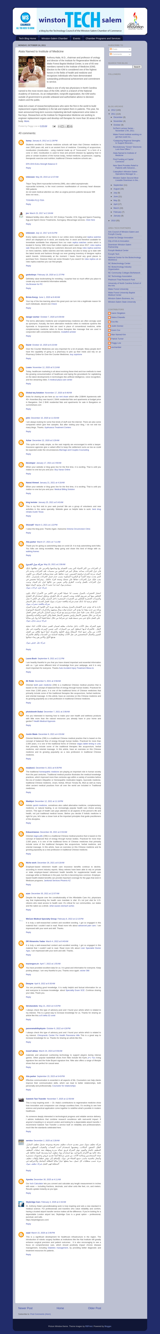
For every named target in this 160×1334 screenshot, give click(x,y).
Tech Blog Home (27, 38)
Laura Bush (31, 658)
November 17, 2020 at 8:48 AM (58, 393)
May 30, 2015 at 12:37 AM (47, 177)
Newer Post (25, 1308)
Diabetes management (58, 1248)
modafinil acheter (68, 332)
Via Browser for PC (34, 284)
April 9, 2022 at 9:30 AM (44, 984)
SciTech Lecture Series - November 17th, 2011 (123, 129)
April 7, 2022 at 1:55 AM (50, 964)
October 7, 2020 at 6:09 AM (52, 317)
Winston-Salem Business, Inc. (121, 298)
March (117, 208)
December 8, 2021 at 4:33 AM (51, 734)
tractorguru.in (32, 964)
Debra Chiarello (118, 317)
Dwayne (29, 984)
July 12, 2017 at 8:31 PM (46, 233)
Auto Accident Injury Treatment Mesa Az (76, 668)
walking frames (32, 551)
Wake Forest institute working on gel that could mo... (127, 135)
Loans (29, 367)
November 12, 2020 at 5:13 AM (46, 367)
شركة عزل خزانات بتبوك (36, 588)
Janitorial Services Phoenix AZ (57, 880)
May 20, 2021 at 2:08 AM (54, 564)
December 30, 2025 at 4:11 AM (47, 1179)
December (118, 117)
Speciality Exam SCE (75, 990)
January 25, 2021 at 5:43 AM (50, 502)
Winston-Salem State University (122, 302)
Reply (28, 168)
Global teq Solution (35, 393)
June (116, 196)
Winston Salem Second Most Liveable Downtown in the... (126, 179)
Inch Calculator (36, 1183)
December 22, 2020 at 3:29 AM (45, 440)
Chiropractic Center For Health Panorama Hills (58, 1035)
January (117, 216)
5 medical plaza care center (60, 380)
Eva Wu (114, 322)
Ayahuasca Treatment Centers (58, 427)
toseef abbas (32, 1051)
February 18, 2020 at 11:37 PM (50, 275)
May (116, 200)
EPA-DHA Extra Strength (37, 164)
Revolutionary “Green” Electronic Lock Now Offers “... (127, 148)
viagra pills (38, 836)
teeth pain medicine (43, 685)
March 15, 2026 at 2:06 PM (43, 1233)
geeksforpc (31, 275)
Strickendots (32, 1006)
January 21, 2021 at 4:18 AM (52, 483)
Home (60, 1308)
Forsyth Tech (113, 254)
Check (54, 304)
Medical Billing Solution (65, 489)
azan (28, 893)
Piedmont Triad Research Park (121, 280)
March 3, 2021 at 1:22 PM (46, 525)
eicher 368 (84, 971)
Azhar (28, 440)
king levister (32, 502)
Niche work (31, 863)
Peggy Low (116, 343)
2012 (113, 110)
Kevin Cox (115, 330)
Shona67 (30, 525)
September (119, 185)
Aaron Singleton (118, 313)
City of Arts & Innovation (118, 241)
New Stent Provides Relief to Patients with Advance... (125, 166)
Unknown (30, 177)
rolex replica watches (91, 248)
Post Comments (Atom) (40, 1314)
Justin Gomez (117, 326)
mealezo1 (30, 768)
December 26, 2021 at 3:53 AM (53, 832)
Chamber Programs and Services (103, 38)
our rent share (62, 397)
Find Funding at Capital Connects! (123, 160)
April (116, 204)
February (118, 212)
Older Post (94, 1308)
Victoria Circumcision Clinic (78, 529)
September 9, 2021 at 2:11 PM (51, 658)
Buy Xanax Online (62, 470)
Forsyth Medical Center (118, 250)
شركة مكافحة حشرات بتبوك (38, 604)
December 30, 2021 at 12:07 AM (45, 893)
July (116, 193)
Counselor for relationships (64, 1086)
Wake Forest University (118, 289)
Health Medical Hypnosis (44, 721)
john (28, 418)
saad (28, 1233)
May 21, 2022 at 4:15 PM (49, 1006)
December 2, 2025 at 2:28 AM (47, 1140)
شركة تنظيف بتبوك (34, 1164)
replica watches (94, 237)
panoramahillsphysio (36, 1028)
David (28, 345)
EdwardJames (32, 832)
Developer (30, 463)
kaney (29, 141)
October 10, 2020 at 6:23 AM (44, 345)
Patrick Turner (117, 339)
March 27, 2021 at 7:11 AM (48, 542)
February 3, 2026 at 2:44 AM (53, 1202)
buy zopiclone (76, 354)
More (26, 121)
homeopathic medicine (49, 772)
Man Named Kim (118, 335)
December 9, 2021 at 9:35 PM (49, 768)
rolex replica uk (91, 259)
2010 (113, 221)
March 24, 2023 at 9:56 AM (50, 1051)
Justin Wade (32, 734)
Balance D (52, 164)
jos (27, 213)
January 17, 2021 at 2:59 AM (48, 463)
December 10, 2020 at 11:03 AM (45, 418)
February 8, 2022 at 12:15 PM (70, 919)
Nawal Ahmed (32, 483)
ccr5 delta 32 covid (47, 1015)
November (118, 121)
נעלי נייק (91, 1058)
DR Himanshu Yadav (35, 941)
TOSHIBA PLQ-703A (35, 200)
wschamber (116, 347)
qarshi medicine (40, 805)
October (117, 125)
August (117, 189)
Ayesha (29, 1179)
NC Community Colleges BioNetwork (124, 273)
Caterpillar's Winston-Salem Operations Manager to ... (125, 173)
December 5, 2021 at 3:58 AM (48, 681)
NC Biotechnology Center (119, 263)
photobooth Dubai (34, 712)
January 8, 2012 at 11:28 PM (45, 141)
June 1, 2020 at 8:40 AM (49, 297)
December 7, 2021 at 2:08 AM (57, 712)
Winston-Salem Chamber (55, 38)
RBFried (88, 1326)
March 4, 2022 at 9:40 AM (57, 941)
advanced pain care (87, 926)
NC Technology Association (120, 276)
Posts (113, 49)
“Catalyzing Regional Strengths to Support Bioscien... (126, 142)
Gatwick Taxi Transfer (36, 1099)
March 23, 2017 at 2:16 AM (41, 213)
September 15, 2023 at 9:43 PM (51, 1076)
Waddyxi (30, 801)
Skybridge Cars (33, 1202)
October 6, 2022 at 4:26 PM (58, 1028)
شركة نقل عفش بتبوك (35, 643)
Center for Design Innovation (120, 238)
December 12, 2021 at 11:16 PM (49, 801)
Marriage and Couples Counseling (74, 450)
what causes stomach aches (62, 906)
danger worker (33, 317)
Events (76, 38)
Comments (116, 54)
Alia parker (31, 542)
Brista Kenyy (32, 297)
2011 (113, 114)
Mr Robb (30, 681)
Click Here (90, 220)
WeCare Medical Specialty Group (41, 919)
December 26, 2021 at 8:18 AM (50, 863)
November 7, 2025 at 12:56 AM (60, 1099)
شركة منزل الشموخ (34, 564)
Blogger (108, 1326)
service (29, 1140)
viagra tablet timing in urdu (89, 744)
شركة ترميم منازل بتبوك (36, 621)
